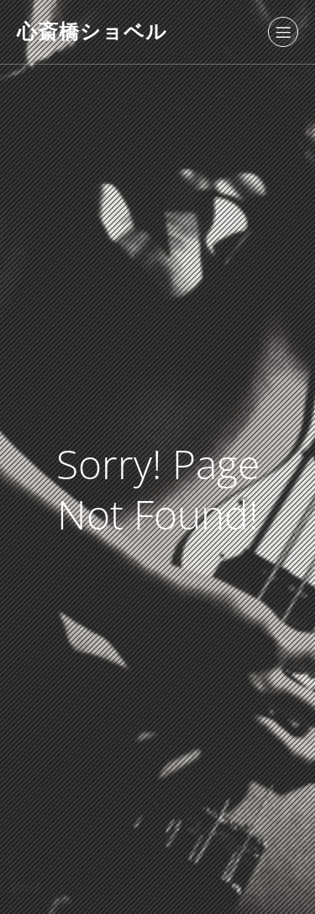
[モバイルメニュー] (283, 32)
